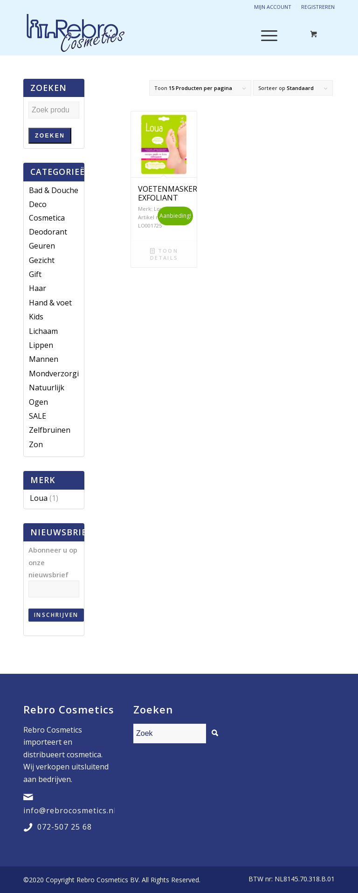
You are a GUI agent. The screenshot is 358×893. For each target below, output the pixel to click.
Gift (35, 274)
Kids (36, 317)
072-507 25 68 (64, 827)
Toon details (164, 253)
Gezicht (42, 260)
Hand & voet (50, 303)
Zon (36, 444)
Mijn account (272, 6)
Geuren (42, 246)
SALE (37, 416)
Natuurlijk (46, 387)
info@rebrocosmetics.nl (69, 810)
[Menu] (264, 34)
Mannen (43, 359)
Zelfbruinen (49, 430)
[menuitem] (289, 879)
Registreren (318, 6)
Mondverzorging (58, 373)
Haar (37, 288)
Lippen (41, 345)
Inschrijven (56, 615)
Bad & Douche (53, 190)
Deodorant (48, 232)
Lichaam (43, 331)
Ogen (38, 402)
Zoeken (50, 135)
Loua (39, 498)
